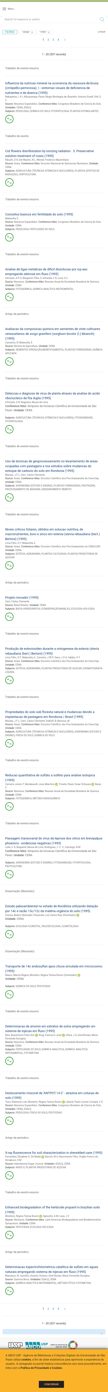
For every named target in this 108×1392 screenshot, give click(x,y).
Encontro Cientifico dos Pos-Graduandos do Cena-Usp (70, 478)
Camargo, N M (72, 847)
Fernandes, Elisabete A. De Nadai (23, 1156)
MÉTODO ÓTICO (66, 1283)
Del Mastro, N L (27, 159)
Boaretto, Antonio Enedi (80, 96)
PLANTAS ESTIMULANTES (84, 111)
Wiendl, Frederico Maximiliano (53, 159)
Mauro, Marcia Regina (17, 975)
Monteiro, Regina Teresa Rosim (44, 1101)
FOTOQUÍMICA (24, 289)
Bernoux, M (63, 720)
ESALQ (27, 107)
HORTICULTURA (27, 174)
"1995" (44, 32)
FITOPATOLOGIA (60, 111)
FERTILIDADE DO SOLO (42, 229)
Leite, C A (10, 847)
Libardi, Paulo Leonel (77, 1101)
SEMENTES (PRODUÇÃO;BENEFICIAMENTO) (40, 349)
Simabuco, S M (13, 1160)
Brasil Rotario (21, 605)
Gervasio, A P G (13, 278)
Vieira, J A (71, 1035)
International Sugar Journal (28, 1163)
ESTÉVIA (20, 553)
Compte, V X (96, 1101)
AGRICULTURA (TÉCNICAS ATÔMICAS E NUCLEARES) (45, 170)
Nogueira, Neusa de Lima (34, 402)
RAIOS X (20, 1167)
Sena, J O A (61, 657)
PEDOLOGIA (22, 111)
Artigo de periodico (17, 314)
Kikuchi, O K (11, 159)
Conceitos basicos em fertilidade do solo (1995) (39, 214)
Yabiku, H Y (74, 657)
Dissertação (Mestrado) (19, 891)
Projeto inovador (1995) (22, 597)
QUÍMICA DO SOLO (40, 111)
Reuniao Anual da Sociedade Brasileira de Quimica (72, 281)
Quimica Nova (21, 1279)
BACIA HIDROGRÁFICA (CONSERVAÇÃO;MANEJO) (43, 608)
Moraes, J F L (12, 474)
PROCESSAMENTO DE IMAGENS (22, 489)
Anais (17, 163)
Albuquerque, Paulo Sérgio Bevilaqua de (45, 96)
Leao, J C (64, 1216)
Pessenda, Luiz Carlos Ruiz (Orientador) (54, 915)
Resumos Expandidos (25, 103)
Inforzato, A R (12, 402)
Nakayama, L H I (14, 96)
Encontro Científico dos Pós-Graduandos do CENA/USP (70, 546)
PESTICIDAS (43, 986)
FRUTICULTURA (13, 866)
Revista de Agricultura (25, 346)
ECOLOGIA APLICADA (82, 608)
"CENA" (28, 32)
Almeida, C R (50, 278)
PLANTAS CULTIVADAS (53, 553)
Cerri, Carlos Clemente (33, 474)
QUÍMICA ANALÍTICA (52, 1049)
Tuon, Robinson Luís (16, 1101)
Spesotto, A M (50, 1216)
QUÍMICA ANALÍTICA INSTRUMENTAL (53, 289)
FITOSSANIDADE (84, 417)
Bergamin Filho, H (32, 278)
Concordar (51, 1384)
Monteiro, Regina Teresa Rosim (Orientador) (53, 975)
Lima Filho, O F (13, 543)
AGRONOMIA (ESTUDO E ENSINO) (34, 485)
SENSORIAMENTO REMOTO (56, 489)
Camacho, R (11, 342)
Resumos (19, 281)
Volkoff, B (51, 720)
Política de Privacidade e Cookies (41, 1368)
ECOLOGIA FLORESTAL (28, 926)
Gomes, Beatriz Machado (18, 915)
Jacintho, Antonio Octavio (33, 1275)
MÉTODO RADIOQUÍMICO (46, 798)
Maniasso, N (12, 1275)
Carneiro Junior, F (14, 784)
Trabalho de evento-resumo (22, 68)
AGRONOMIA (33, 553)
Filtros (9, 32)
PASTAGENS (88, 485)
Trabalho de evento (17, 136)
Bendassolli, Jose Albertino (39, 784)
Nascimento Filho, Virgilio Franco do (78, 1156)
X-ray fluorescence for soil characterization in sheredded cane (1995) (53, 1152)
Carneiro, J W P (45, 657)
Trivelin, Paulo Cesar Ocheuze (75, 784)
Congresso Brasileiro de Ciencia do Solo (79, 103)
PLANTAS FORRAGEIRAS (78, 349)
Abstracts (19, 1219)
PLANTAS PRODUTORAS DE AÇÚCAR (61, 668)
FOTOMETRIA (31, 1053)
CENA (19, 107)
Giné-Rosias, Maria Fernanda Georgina (69, 1275)
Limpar (101, 31)
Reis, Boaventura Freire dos (19, 1035)
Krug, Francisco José (50, 1035)
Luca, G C (63, 278)
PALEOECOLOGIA (51, 926)
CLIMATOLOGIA (70, 926)
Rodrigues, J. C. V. (54, 847)
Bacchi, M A (51, 1156)
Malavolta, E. (12, 218)
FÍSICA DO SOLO (24, 735)
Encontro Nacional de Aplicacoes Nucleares (64, 163)
